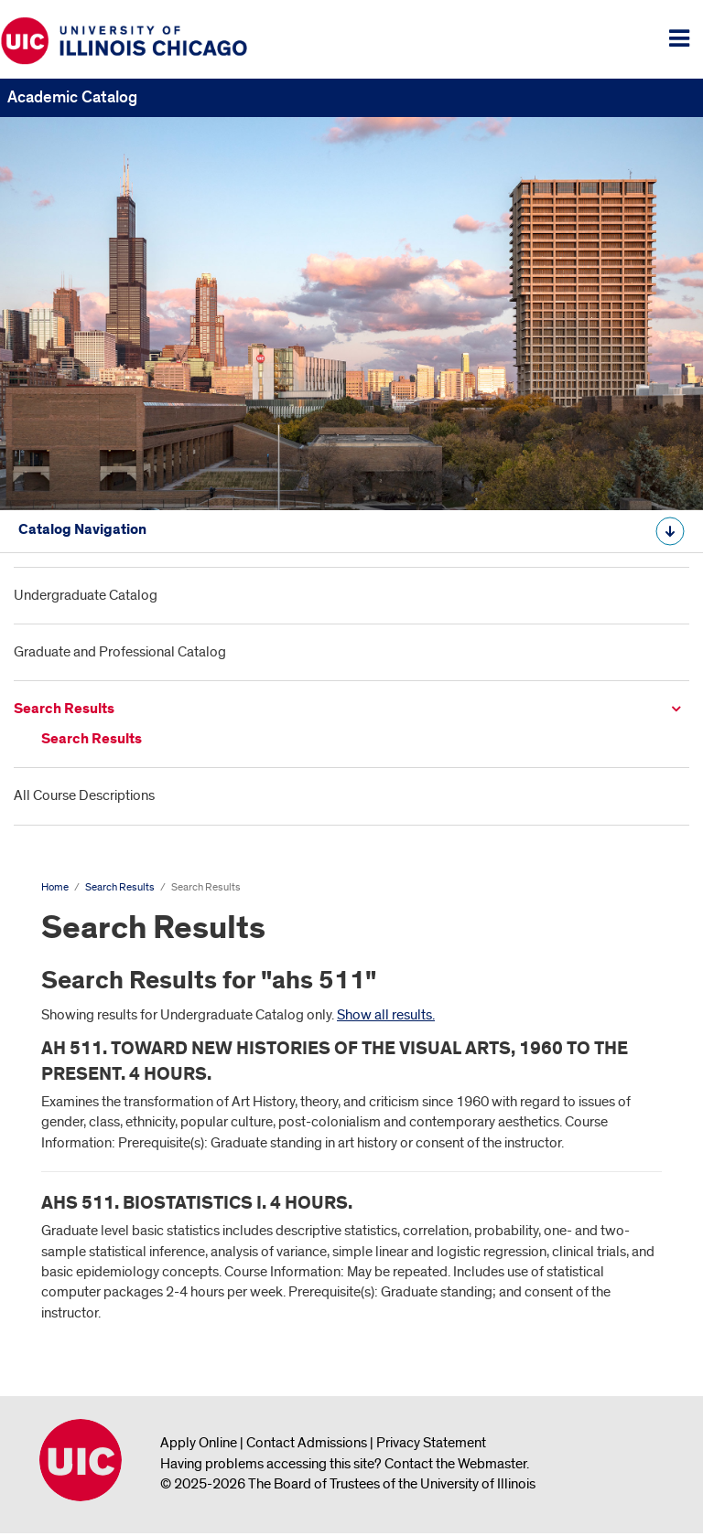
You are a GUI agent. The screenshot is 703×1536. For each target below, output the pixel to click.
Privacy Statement (431, 1443)
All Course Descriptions (84, 795)
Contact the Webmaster (455, 1464)
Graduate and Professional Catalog (120, 652)
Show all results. (386, 1015)
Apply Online (198, 1443)
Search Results (64, 709)
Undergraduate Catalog (85, 595)
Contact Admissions (306, 1443)
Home (55, 887)
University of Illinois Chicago (80, 1460)
